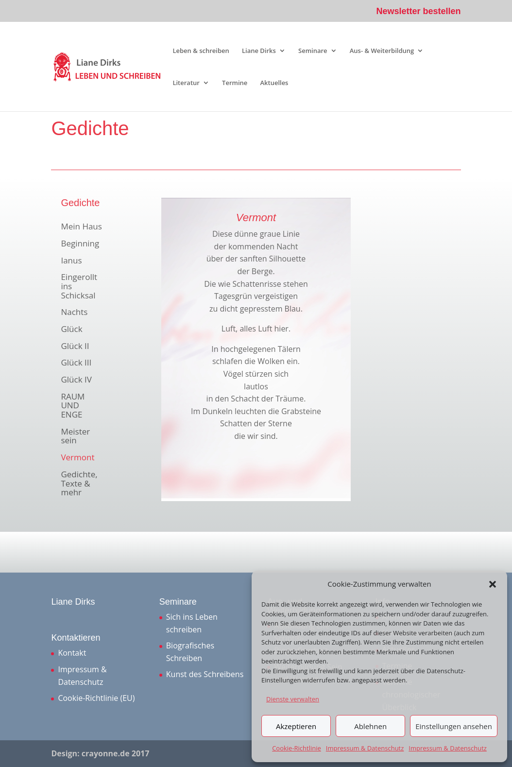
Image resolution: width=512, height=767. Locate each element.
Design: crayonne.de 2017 (100, 753)
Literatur (186, 83)
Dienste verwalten (292, 699)
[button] (492, 584)
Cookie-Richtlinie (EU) (96, 698)
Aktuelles (274, 83)
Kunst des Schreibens (204, 674)
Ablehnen (370, 726)
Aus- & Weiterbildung (382, 51)
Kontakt (72, 652)
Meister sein (75, 436)
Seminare (312, 51)
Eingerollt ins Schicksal (79, 286)
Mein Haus (81, 227)
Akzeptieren (296, 726)
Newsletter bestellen (418, 11)
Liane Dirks (259, 51)
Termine (234, 83)
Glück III (76, 363)
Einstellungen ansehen (453, 726)
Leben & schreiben (200, 51)
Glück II (75, 346)
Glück (71, 329)
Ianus (71, 261)
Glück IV (76, 380)
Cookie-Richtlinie (296, 748)
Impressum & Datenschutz (365, 748)
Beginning (80, 244)
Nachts (74, 312)
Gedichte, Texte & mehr (79, 484)
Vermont (77, 458)
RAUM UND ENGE (73, 406)
